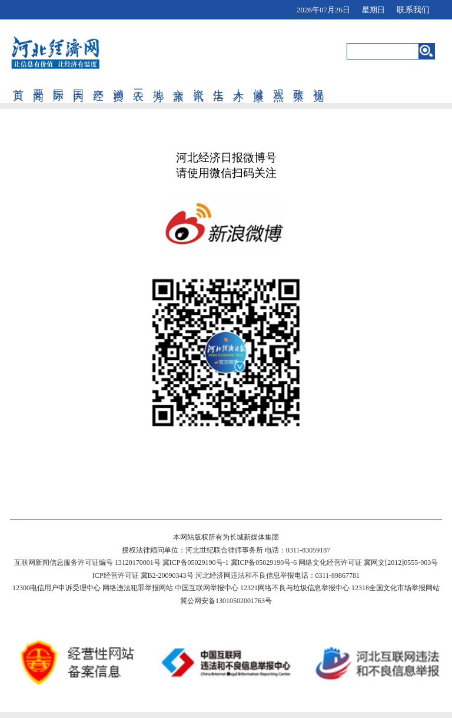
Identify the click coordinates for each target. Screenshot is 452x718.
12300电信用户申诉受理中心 (56, 588)
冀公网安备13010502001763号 (226, 601)
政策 (298, 83)
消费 (118, 83)
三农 (138, 83)
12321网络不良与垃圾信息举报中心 (295, 588)
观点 (278, 83)
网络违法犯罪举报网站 (137, 588)
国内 (78, 83)
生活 (218, 83)
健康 (258, 83)
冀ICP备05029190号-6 (264, 562)
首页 (18, 83)
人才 (238, 83)
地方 (158, 83)
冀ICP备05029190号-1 (195, 562)
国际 (58, 83)
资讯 (198, 83)
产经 (98, 83)
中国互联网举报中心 (206, 588)
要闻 (38, 83)
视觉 (318, 83)
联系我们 (413, 9)
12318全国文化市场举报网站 (395, 588)
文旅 (178, 83)
